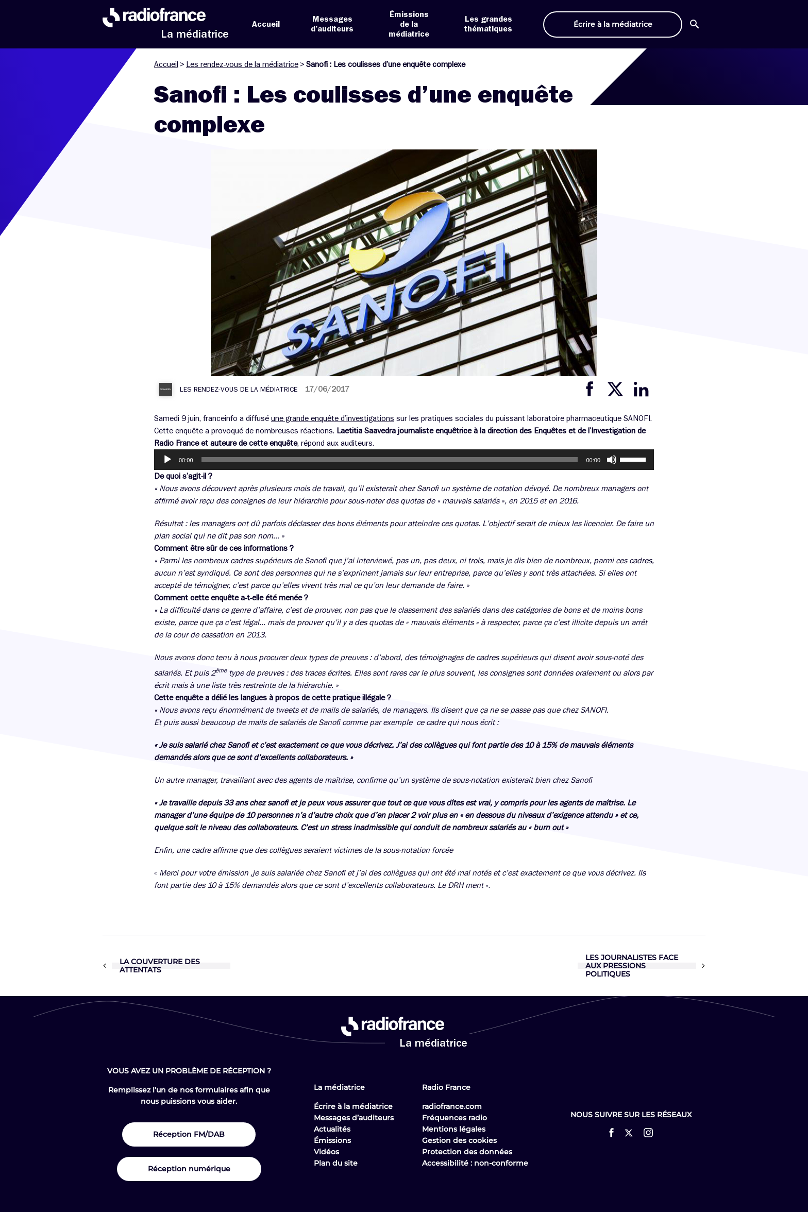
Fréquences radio (454, 1117)
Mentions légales (453, 1129)
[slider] (389, 459)
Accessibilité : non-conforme (475, 1163)
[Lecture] (167, 459)
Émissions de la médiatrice (409, 24)
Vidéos (326, 1151)
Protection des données (467, 1151)
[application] (404, 459)
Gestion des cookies (459, 1140)
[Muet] (612, 459)
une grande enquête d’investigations (332, 418)
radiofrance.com (452, 1106)
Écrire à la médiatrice (353, 1106)
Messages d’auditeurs (354, 1117)
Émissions (332, 1140)
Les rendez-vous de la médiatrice (242, 64)
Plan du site (336, 1163)
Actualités (332, 1129)
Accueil (266, 24)
